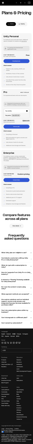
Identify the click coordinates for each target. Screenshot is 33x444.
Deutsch (9, 334)
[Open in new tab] (12, 364)
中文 (2, 336)
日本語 (13, 334)
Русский (12, 336)
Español (7, 336)
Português (25, 334)
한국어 (17, 336)
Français (19, 334)
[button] (16, 61)
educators (24, 41)
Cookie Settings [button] (8, 431)
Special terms (12, 157)
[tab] (11, 24)
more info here (12, 439)
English (3, 334)
